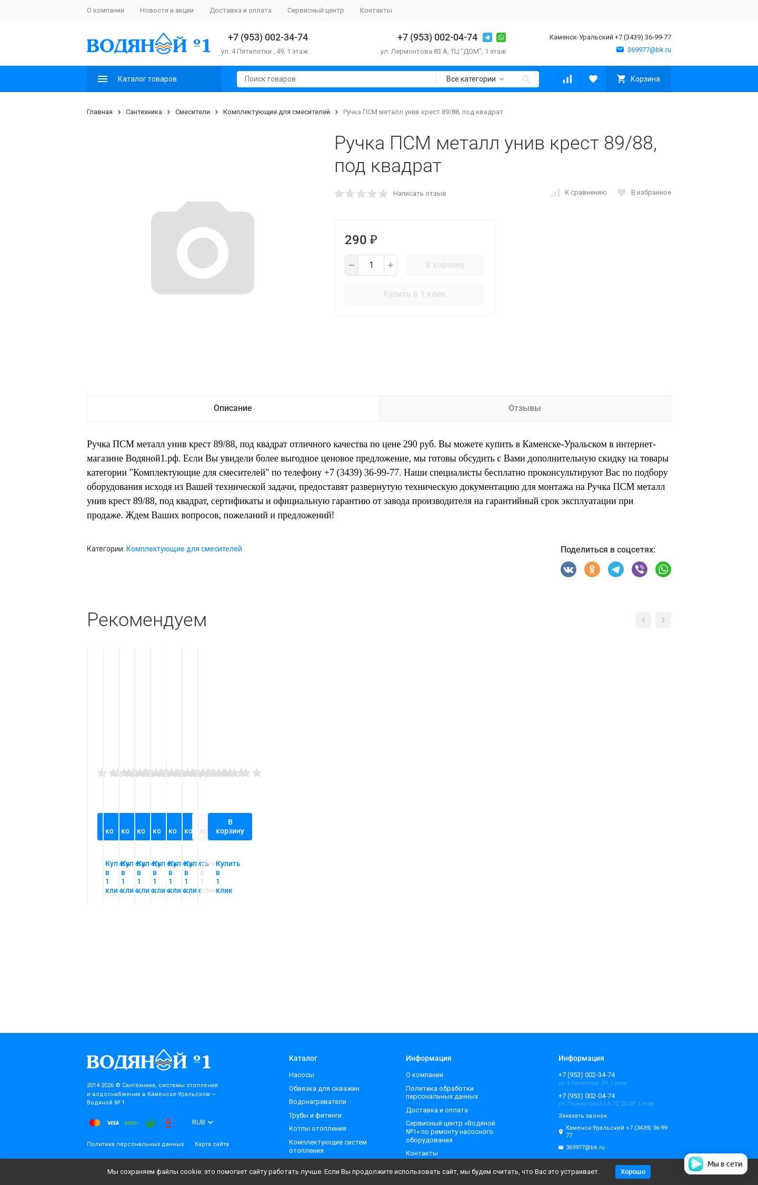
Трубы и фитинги (315, 1115)
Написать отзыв (419, 193)
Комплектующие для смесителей (276, 112)
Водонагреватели (317, 1102)
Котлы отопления (317, 1128)
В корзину (445, 265)
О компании (105, 10)
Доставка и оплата (241, 10)
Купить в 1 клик (414, 294)
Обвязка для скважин (324, 1088)
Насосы (301, 1075)
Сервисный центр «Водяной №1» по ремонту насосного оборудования (450, 1131)
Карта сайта (212, 1144)
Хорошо (633, 1172)
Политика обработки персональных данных (442, 1092)
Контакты (376, 10)
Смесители (192, 112)
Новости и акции (167, 10)
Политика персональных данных (135, 1144)
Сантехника (144, 112)
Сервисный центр (315, 10)
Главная (100, 112)
